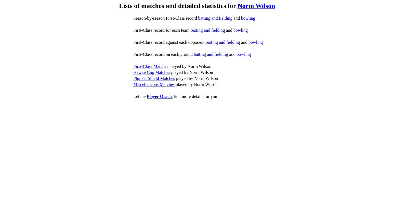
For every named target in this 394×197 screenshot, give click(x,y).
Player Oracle (159, 96)
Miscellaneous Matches (154, 84)
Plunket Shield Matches (154, 78)
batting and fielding (215, 18)
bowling (248, 18)
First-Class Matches (150, 66)
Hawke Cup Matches (151, 72)
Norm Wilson (256, 5)
